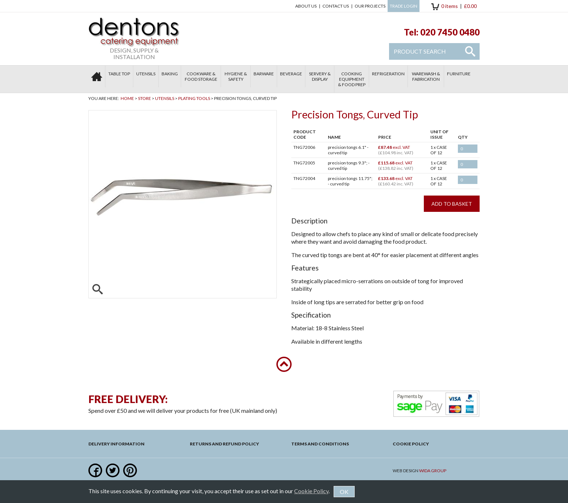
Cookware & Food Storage (201, 76)
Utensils (145, 73)
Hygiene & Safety (236, 76)
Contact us (335, 6)
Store (144, 98)
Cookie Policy (411, 444)
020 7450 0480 (450, 32)
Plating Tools (194, 98)
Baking (170, 73)
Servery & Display (320, 76)
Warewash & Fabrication (426, 76)
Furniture (459, 73)
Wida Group (432, 470)
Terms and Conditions (320, 444)
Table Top (119, 73)
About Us (306, 6)
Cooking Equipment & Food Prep (352, 79)
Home (127, 98)
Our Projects (370, 6)
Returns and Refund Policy (224, 444)
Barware (264, 73)
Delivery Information (116, 444)
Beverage (291, 73)
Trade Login (403, 6)
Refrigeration (388, 73)
